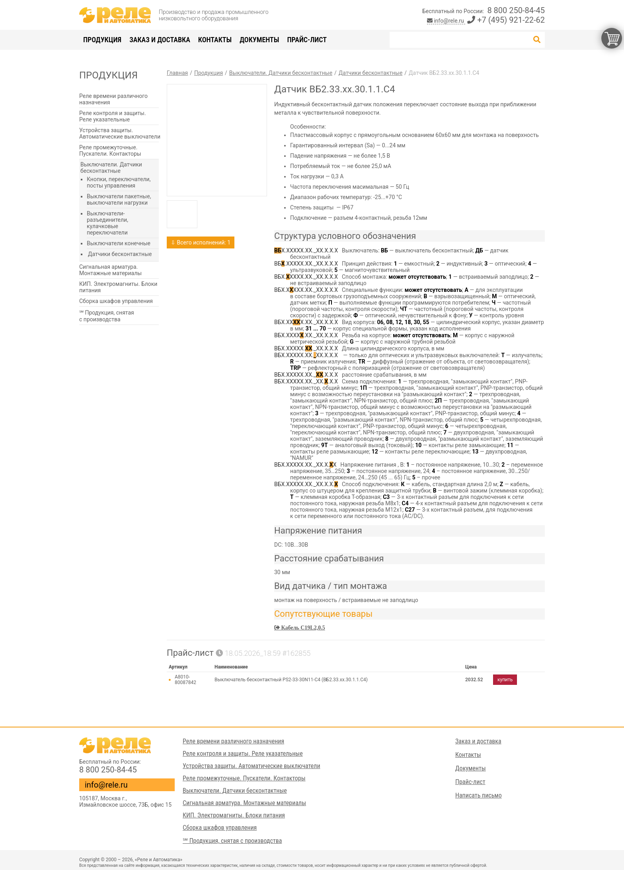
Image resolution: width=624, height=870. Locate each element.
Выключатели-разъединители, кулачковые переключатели (107, 223)
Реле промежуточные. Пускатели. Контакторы (110, 150)
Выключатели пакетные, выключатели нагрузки (119, 199)
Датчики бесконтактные (120, 254)
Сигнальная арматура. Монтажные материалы (110, 270)
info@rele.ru (446, 21)
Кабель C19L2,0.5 (302, 627)
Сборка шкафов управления (116, 301)
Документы (259, 39)
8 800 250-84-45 (516, 10)
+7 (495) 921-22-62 (506, 20)
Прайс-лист (306, 39)
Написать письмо (478, 795)
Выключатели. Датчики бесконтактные (111, 167)
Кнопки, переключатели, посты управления (118, 182)
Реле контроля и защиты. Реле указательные (112, 116)
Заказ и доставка (159, 39)
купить (505, 679)
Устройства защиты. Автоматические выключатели (119, 133)
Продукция (102, 39)
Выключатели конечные (118, 243)
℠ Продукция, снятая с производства (106, 316)
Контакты (215, 39)
